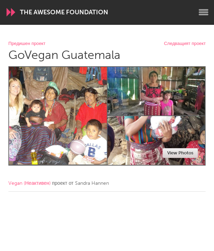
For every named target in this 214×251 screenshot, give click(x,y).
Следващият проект (185, 43)
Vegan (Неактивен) (29, 183)
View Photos (180, 152)
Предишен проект (26, 43)
